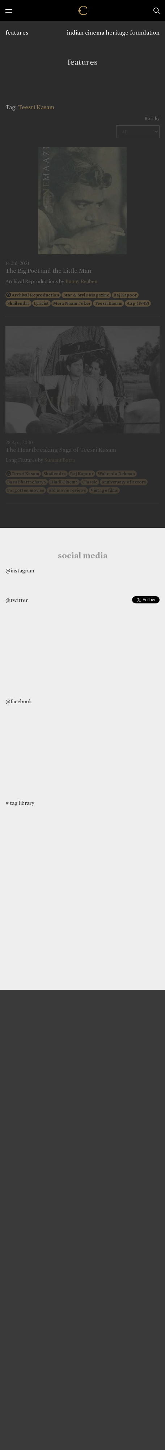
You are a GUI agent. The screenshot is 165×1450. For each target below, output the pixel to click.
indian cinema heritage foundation (113, 32)
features (16, 32)
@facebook (18, 701)
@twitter (16, 600)
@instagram (19, 570)
